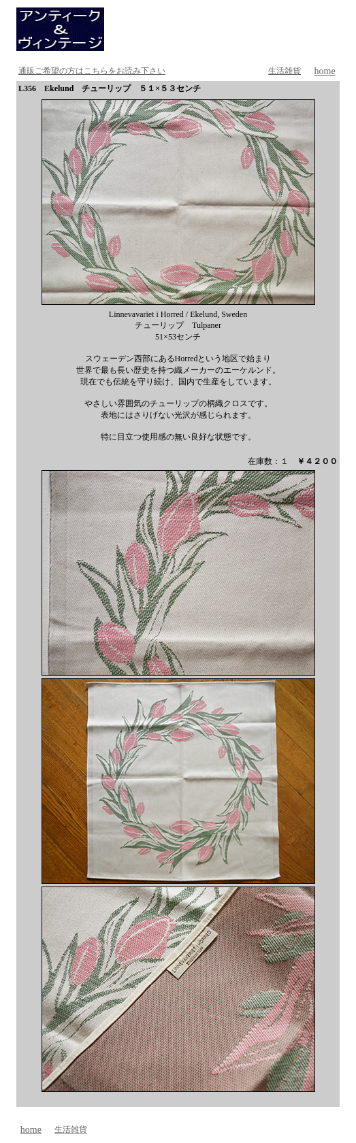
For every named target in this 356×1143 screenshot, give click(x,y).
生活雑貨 (284, 71)
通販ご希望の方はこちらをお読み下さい (91, 71)
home (325, 71)
